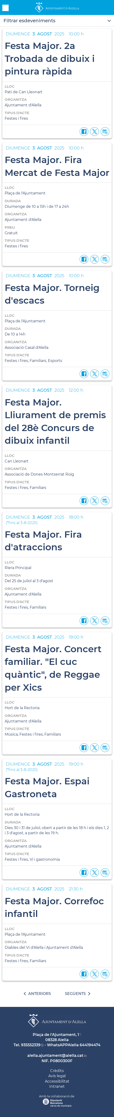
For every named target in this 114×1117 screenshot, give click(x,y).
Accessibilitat (57, 1081)
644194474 (90, 1045)
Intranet (57, 1086)
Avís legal (57, 1076)
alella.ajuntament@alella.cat (55, 1055)
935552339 (30, 1045)
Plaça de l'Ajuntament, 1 (56, 1034)
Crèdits (57, 1071)
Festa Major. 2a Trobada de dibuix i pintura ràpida (50, 58)
